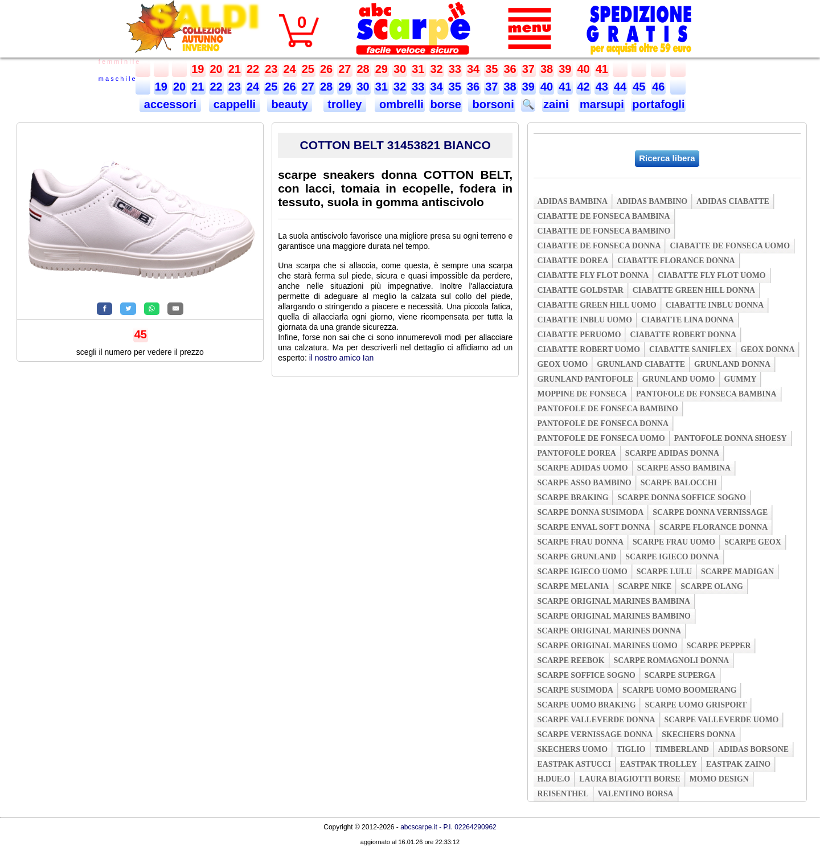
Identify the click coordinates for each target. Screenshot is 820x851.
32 (436, 69)
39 (565, 69)
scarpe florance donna (713, 527)
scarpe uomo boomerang (679, 690)
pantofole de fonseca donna (603, 423)
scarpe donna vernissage (710, 512)
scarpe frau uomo (674, 542)
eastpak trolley (658, 764)
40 (583, 69)
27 (344, 69)
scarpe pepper (719, 645)
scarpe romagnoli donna (671, 660)
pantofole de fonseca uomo (601, 438)
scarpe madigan (737, 571)
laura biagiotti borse (629, 779)
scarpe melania (573, 586)
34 (473, 69)
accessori (170, 104)
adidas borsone (753, 749)
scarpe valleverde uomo (722, 719)
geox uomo (563, 364)
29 (381, 69)
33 (455, 69)
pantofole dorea (577, 453)
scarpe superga (680, 675)
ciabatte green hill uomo (597, 305)
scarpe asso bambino (585, 482)
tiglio (631, 749)
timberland (682, 749)
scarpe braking (573, 497)
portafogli (658, 104)
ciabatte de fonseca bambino (604, 231)
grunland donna (732, 364)
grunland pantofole (585, 379)
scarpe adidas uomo (583, 468)
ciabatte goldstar (581, 290)
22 (253, 69)
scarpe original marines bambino (614, 616)
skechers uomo (573, 749)
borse (445, 104)
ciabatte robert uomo (589, 349)
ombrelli (399, 104)
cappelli (234, 104)
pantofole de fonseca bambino (608, 408)
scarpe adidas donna (672, 453)
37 (528, 69)
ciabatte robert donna (683, 334)
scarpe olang (711, 586)
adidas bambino (652, 201)
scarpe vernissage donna (595, 734)
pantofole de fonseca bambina (706, 394)
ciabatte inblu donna (715, 305)
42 (583, 86)
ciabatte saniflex (690, 349)
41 (602, 69)
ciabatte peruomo (579, 334)
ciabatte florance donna (676, 260)
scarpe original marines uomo (608, 645)
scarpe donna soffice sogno (681, 497)
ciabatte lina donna (687, 320)
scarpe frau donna (581, 542)
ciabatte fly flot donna (593, 275)
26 (326, 69)
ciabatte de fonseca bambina (604, 216)
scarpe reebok (571, 660)
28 (363, 69)
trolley (345, 104)
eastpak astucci (574, 764)
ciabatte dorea (573, 260)
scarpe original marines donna (609, 631)
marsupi (602, 104)
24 (290, 69)
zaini (555, 104)
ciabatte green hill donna (694, 290)
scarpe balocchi (679, 482)
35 (491, 69)
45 (639, 86)
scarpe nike (644, 586)
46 (658, 86)
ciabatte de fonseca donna (599, 246)
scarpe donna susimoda (591, 512)
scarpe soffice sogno (587, 675)
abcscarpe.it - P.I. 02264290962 (448, 827)
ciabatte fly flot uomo (711, 275)
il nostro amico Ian (341, 357)
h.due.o (554, 779)
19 (197, 69)
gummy (740, 379)
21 (234, 69)
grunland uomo (678, 379)
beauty (289, 104)
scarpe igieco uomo (583, 571)
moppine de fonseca (583, 394)
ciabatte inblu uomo (585, 320)
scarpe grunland (577, 557)
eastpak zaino (738, 764)
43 (602, 86)
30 (399, 69)
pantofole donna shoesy (730, 438)
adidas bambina (573, 201)
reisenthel (563, 793)
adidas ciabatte (732, 201)
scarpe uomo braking (587, 705)
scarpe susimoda (575, 690)
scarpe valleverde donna (596, 719)
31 (418, 69)
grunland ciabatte (641, 364)
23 (271, 69)
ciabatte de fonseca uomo (730, 246)
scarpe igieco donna (672, 557)
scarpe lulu (664, 571)
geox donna (768, 349)
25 (308, 69)
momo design (719, 779)
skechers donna (698, 734)
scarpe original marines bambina (614, 601)
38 (546, 69)
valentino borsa (636, 793)
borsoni (491, 104)
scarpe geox (752, 542)
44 (620, 86)
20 (216, 69)
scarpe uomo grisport (696, 705)
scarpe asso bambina (684, 468)
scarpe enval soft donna (594, 527)
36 (510, 69)
